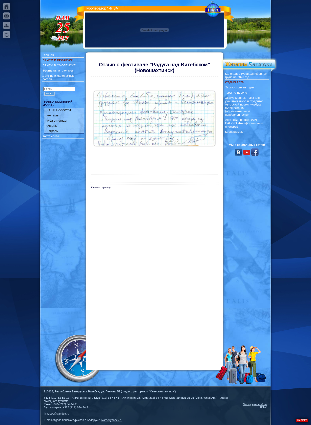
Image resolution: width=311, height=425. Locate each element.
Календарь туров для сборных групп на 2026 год (246, 75)
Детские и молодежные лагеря (58, 77)
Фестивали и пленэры (57, 70)
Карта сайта (50, 136)
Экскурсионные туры (239, 87)
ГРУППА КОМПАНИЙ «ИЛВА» (57, 103)
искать (49, 93)
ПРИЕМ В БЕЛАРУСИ (57, 60)
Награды (52, 131)
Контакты (52, 115)
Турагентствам (56, 120)
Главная (48, 55)
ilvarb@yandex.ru (111, 420)
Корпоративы (234, 131)
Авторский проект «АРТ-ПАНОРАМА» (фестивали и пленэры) (244, 123)
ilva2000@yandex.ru (56, 413)
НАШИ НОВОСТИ (58, 110)
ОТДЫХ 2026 (234, 82)
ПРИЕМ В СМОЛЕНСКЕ (59, 65)
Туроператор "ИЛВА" (102, 8)
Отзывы (51, 125)
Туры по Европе (236, 92)
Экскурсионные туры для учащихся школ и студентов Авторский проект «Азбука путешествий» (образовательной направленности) (244, 106)
